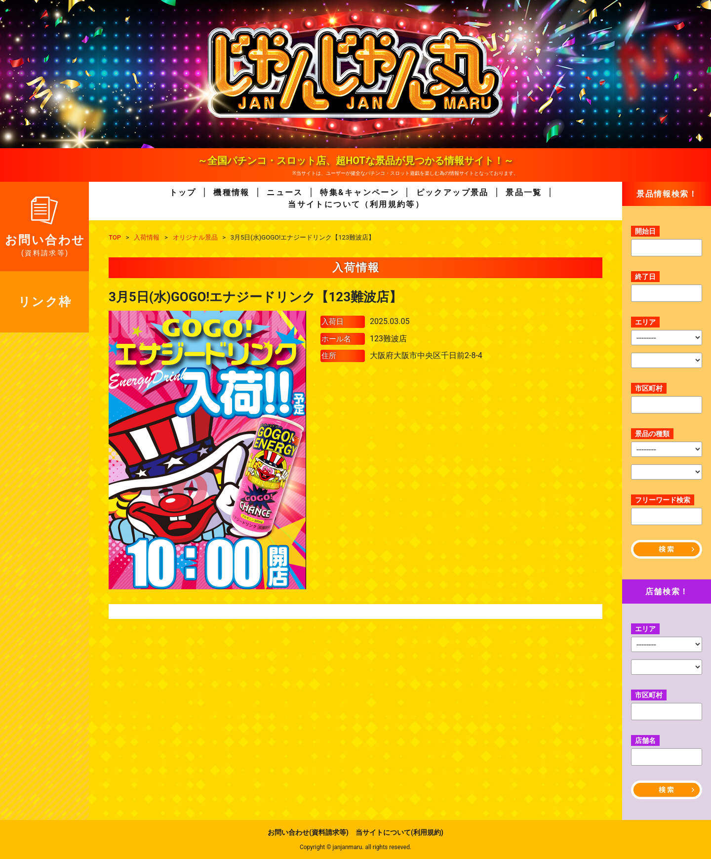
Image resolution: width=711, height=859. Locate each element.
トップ (183, 192)
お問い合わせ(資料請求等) (308, 832)
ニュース (285, 192)
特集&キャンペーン (359, 192)
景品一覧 (524, 192)
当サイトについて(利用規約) (399, 832)
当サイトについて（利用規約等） (356, 204)
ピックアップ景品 (452, 192)
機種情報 (231, 192)
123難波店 (388, 338)
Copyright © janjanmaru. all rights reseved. (355, 847)
